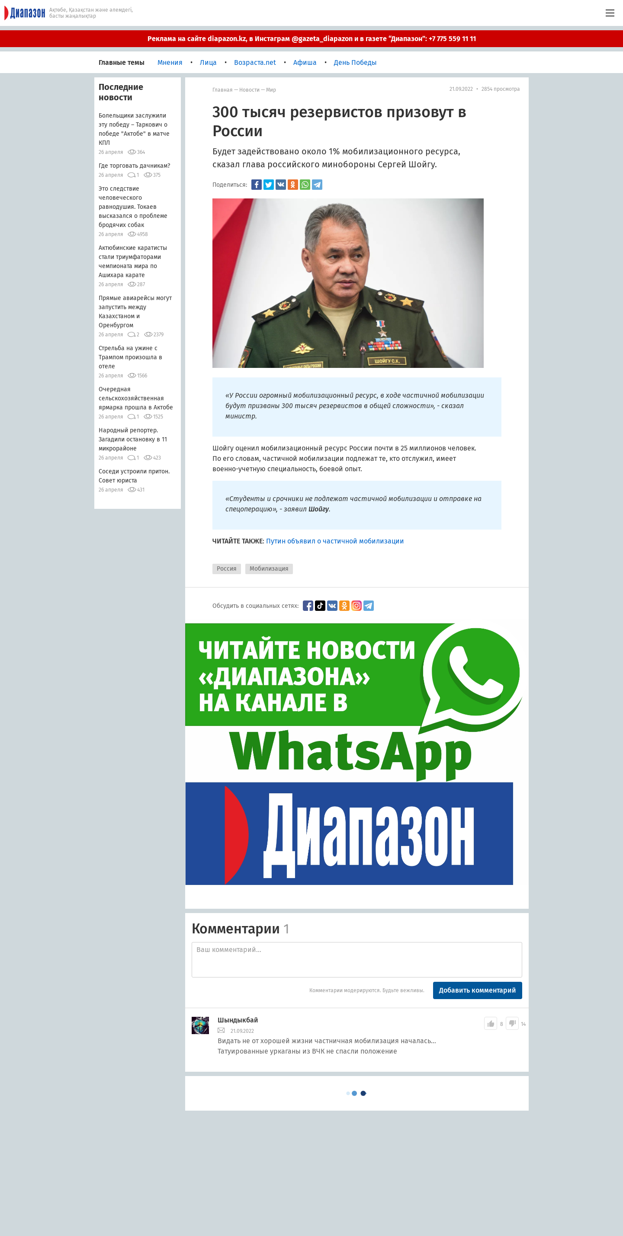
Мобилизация (269, 568)
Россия (227, 568)
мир (271, 90)
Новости (249, 90)
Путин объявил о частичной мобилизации (335, 541)
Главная (222, 90)
